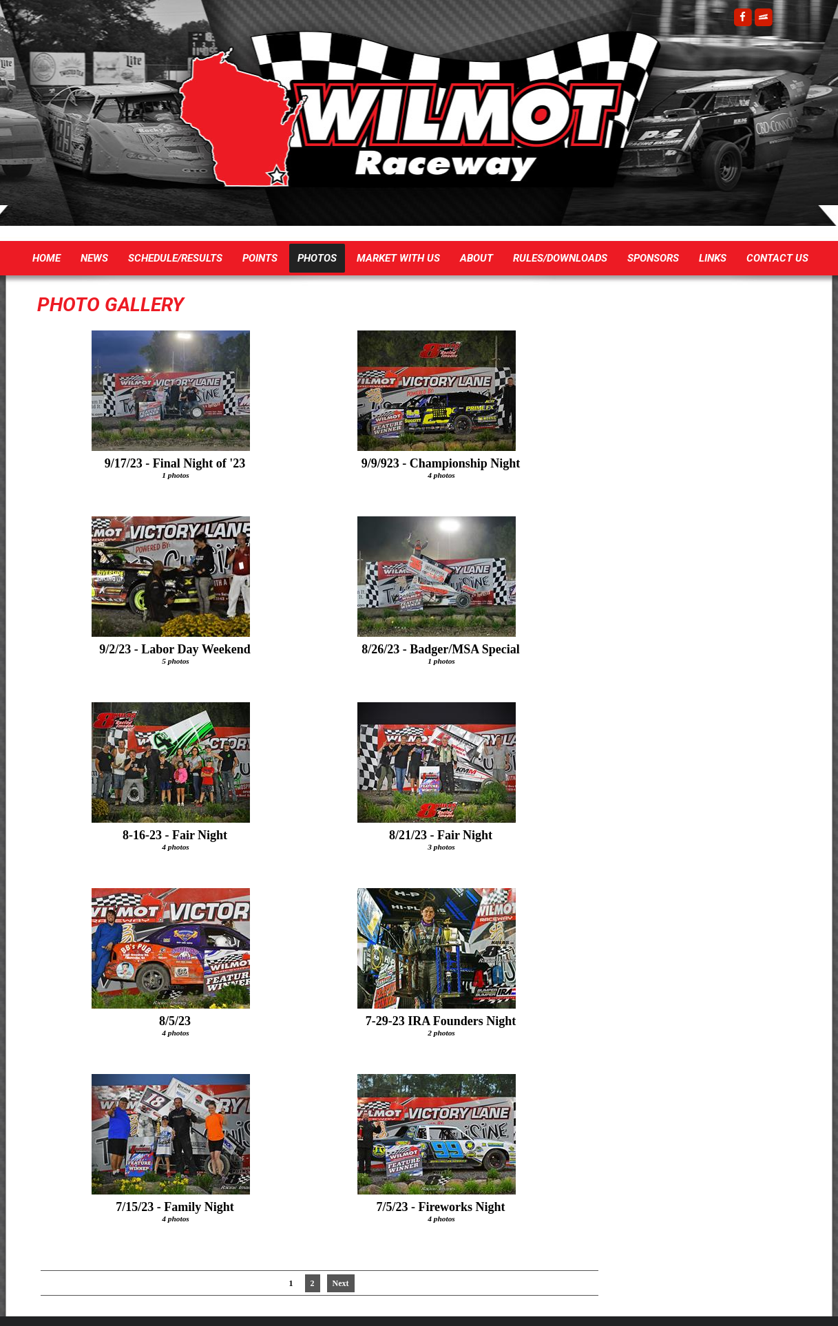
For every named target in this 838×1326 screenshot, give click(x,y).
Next (341, 1283)
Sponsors (653, 258)
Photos (317, 258)
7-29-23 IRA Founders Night (441, 1021)
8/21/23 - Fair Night (440, 835)
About (476, 258)
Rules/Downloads (560, 258)
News (94, 258)
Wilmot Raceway (405, 117)
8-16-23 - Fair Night (175, 835)
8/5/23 (175, 1021)
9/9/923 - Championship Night (441, 463)
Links (712, 258)
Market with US (398, 258)
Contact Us (777, 258)
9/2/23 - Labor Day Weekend (174, 649)
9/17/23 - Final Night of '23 (175, 463)
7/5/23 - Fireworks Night (440, 1207)
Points (259, 258)
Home (46, 258)
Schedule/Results (175, 258)
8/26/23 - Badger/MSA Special (441, 649)
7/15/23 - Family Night (175, 1207)
